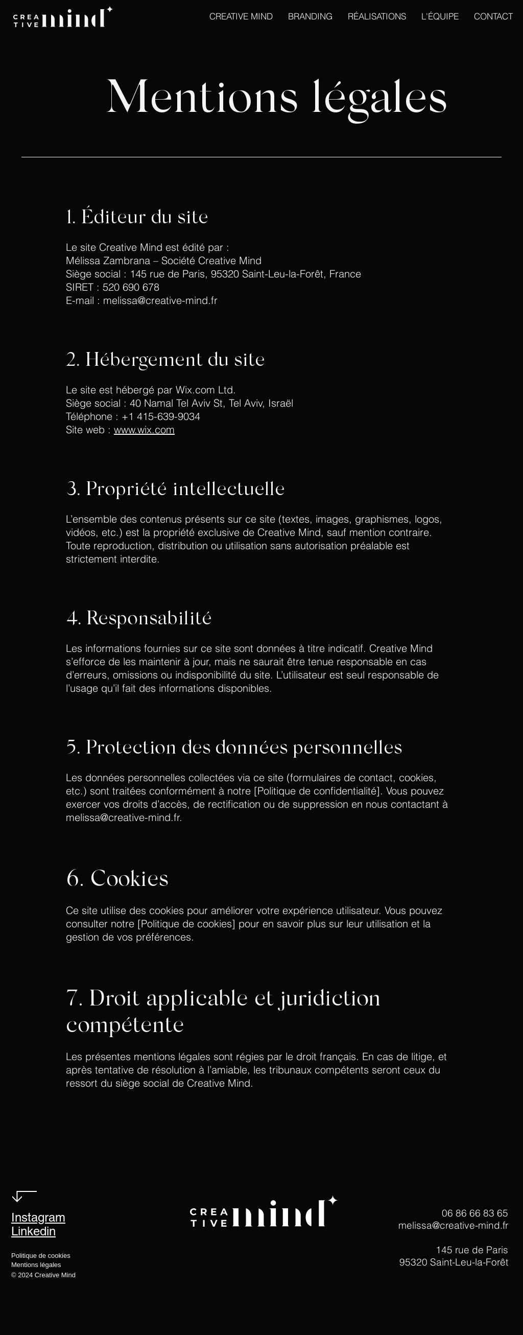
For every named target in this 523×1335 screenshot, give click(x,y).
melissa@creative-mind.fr (123, 817)
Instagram (38, 1217)
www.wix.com (144, 429)
